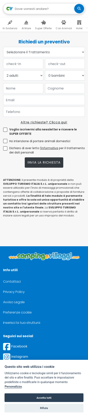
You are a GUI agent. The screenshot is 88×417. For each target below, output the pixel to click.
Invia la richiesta (44, 162)
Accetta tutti (44, 397)
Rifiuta (44, 408)
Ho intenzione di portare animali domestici (39, 141)
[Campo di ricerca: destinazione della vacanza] (44, 8)
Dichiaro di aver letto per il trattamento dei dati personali (47, 150)
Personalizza (13, 386)
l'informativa (49, 148)
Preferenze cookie (17, 312)
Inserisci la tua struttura (21, 322)
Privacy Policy (14, 291)
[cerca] (79, 9)
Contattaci (12, 281)
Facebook (15, 346)
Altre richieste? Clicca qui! (44, 122)
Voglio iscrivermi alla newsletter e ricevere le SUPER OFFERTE (43, 131)
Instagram (15, 356)
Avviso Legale (14, 302)
